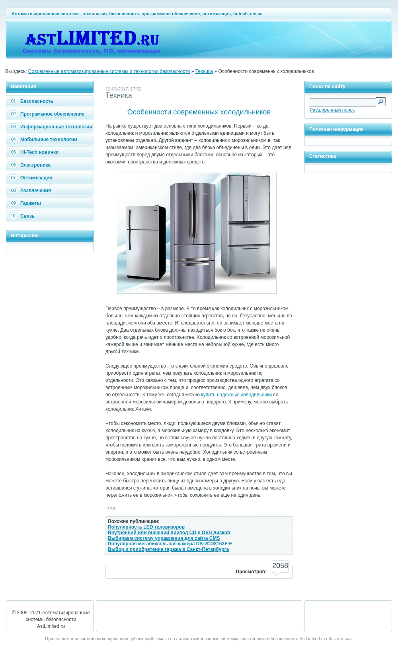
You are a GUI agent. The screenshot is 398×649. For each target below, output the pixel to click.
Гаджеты (26, 203)
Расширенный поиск (332, 110)
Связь (23, 216)
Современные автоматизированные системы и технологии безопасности (109, 71)
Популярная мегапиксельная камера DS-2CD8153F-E (170, 544)
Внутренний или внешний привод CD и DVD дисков (169, 532)
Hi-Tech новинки (35, 152)
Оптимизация (31, 178)
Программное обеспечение (47, 114)
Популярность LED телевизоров (146, 527)
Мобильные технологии (44, 139)
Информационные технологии (51, 127)
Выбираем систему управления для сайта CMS (164, 538)
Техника (204, 71)
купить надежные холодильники (236, 394)
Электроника (31, 165)
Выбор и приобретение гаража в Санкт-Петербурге (168, 549)
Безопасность (32, 101)
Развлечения (31, 190)
